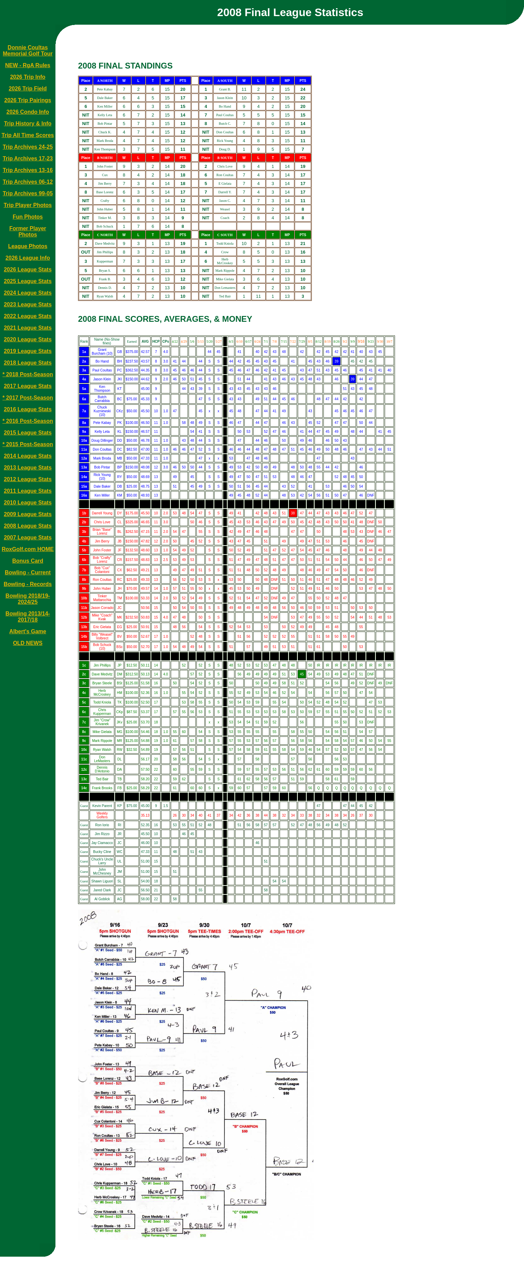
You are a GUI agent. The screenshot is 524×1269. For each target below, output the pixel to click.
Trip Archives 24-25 (28, 147)
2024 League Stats (28, 293)
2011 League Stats (28, 491)
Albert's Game (27, 631)
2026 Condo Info (28, 112)
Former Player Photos (27, 231)
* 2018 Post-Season (27, 374)
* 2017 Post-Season (27, 398)
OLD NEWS (27, 643)
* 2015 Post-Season (27, 444)
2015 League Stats (28, 433)
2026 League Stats (28, 269)
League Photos (28, 246)
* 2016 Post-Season (27, 421)
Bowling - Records (28, 584)
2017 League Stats (28, 386)
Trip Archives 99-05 (28, 193)
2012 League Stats (28, 479)
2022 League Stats (28, 316)
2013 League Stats (28, 468)
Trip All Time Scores (28, 135)
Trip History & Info (28, 123)
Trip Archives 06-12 (28, 182)
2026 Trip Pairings (27, 100)
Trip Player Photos (28, 205)
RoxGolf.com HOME (28, 549)
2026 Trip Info (27, 77)
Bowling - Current (28, 572)
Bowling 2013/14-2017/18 (27, 617)
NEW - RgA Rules (27, 65)
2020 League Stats (28, 339)
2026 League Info (27, 258)
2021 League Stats (28, 328)
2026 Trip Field (28, 88)
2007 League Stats (28, 537)
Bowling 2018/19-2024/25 (27, 599)
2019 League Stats (28, 351)
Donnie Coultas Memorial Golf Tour (27, 51)
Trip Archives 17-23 (28, 158)
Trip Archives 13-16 (28, 170)
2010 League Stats (28, 502)
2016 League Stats (28, 409)
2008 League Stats (28, 526)
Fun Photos (28, 217)
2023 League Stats (28, 304)
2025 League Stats (28, 281)
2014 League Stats (28, 456)
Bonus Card (27, 561)
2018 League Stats (28, 363)
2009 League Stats (28, 514)
